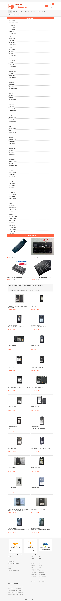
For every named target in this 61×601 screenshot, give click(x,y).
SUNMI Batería (30, 192)
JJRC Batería (30, 115)
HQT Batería (30, 95)
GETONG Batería (30, 77)
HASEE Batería (30, 84)
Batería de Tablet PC (12, 0)
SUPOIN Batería (30, 194)
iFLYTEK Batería (30, 110)
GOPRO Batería (30, 80)
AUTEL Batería (30, 31)
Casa (10, 11)
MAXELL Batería (30, 134)
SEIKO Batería (30, 183)
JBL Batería (30, 113)
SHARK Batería (30, 187)
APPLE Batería (30, 27)
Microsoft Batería (30, 139)
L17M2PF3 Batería (11, 590)
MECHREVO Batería (30, 135)
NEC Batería (30, 152)
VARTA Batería (30, 214)
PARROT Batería (30, 167)
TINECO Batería (30, 203)
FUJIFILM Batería (30, 66)
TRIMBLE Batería (30, 209)
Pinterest (9, 568)
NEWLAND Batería (30, 156)
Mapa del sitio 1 (50, 0)
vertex (26, 282)
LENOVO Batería (30, 128)
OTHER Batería (30, 163)
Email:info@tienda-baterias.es (13, 570)
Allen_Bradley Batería (30, 22)
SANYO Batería (30, 181)
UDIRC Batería (30, 211)
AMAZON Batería (30, 24)
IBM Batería (30, 104)
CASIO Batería (30, 40)
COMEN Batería (30, 47)
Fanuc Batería (30, 60)
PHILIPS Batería (30, 172)
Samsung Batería (42, 579)
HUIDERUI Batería (30, 101)
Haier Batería (30, 82)
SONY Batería (30, 190)
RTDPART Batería (30, 178)
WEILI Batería (30, 220)
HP (32, 560)
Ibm (32, 567)
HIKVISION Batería (30, 88)
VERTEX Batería (30, 218)
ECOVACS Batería (30, 57)
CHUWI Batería (30, 42)
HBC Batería (30, 86)
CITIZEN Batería (30, 44)
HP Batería (30, 93)
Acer (32, 556)
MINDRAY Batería (30, 143)
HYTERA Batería (30, 102)
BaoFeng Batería (30, 33)
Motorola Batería (42, 576)
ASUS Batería (30, 29)
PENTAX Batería (30, 170)
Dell (40, 558)
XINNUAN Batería (30, 224)
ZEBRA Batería (30, 231)
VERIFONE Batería (30, 216)
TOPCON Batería (30, 205)
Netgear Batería (30, 154)
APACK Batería (30, 25)
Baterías (22, 282)
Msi (40, 567)
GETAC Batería (30, 75)
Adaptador (26, 11)
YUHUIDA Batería (30, 229)
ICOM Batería (30, 106)
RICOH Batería (30, 176)
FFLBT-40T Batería (11, 592)
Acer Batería (34, 570)
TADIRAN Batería (30, 200)
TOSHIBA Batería (30, 207)
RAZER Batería (30, 174)
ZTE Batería (30, 233)
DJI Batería (30, 53)
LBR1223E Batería (19, 588)
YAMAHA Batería (30, 227)
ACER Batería (30, 20)
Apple (40, 563)
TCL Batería (30, 201)
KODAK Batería (30, 124)
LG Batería (30, 130)
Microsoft (33, 565)
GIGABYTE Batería (30, 79)
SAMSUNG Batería (30, 179)
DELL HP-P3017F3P (20, 586)
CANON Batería (30, 38)
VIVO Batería (34, 581)
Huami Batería (30, 97)
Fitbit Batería (30, 64)
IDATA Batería (30, 108)
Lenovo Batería (42, 574)
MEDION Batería (30, 137)
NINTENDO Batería (30, 159)
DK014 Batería (18, 590)
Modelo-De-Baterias (16, 282)
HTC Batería (41, 572)
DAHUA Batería (30, 49)
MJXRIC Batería (30, 146)
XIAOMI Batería (30, 222)
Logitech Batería (30, 132)
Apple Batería (42, 570)
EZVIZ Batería (30, 58)
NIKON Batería (30, 157)
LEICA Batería (30, 126)
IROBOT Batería (30, 112)
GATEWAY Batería (30, 71)
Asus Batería (34, 572)
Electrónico (33, 11)
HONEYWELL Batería (30, 90)
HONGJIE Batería (30, 91)
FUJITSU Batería (30, 68)
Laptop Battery (42, 581)
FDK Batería (30, 62)
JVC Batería (30, 119)
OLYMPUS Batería (30, 161)
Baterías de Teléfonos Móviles (23, 0)
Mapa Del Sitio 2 (11, 566)
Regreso (9, 556)
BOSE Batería (30, 36)
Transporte (10, 558)
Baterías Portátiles (17, 11)
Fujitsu (40, 565)
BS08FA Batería (11, 596)
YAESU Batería (30, 225)
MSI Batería (30, 150)
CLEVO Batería (30, 46)
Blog (19, 14)
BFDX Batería (30, 35)
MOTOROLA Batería (30, 148)
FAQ (9, 559)
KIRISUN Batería (30, 123)
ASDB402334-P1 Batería (12, 585)
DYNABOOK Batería (30, 55)
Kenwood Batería (30, 121)
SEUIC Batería (30, 185)
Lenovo (40, 560)
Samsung (33, 561)
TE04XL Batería (11, 586)
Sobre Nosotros (12, 14)
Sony (40, 561)
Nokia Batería (34, 578)
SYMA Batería (30, 196)
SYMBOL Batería (30, 198)
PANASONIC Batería (30, 165)
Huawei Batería (34, 574)
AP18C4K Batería (11, 594)
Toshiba (33, 563)
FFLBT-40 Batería (19, 592)
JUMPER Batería (30, 117)
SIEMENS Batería (30, 189)
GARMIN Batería (30, 69)
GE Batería (30, 73)
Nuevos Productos (42, 11)
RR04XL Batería (19, 585)
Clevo (33, 558)
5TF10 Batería (10, 588)
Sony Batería (34, 579)
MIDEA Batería (30, 141)
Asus (40, 556)
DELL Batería (30, 51)
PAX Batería (30, 168)
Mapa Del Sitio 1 (11, 565)
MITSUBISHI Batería (30, 145)
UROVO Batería (30, 213)
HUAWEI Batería (30, 99)
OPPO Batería (42, 578)
